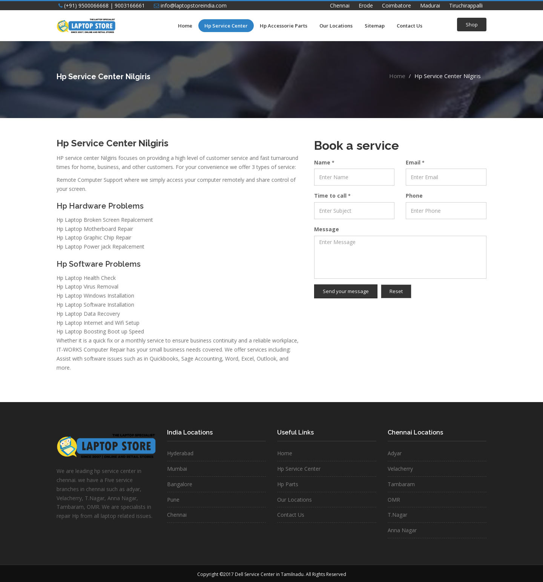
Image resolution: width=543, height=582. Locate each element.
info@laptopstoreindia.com (190, 5)
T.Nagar (397, 514)
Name (324, 162)
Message (326, 229)
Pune (173, 499)
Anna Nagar (402, 530)
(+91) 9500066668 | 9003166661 (101, 5)
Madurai (430, 5)
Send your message (346, 291)
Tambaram (401, 484)
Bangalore (179, 484)
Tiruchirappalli (466, 5)
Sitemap (375, 25)
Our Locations (336, 25)
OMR (394, 499)
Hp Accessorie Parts (283, 25)
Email (415, 162)
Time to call (332, 195)
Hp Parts (287, 484)
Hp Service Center (226, 25)
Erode (366, 5)
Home (185, 25)
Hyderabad (180, 453)
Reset (396, 291)
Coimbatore (396, 5)
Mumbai (177, 468)
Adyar (395, 453)
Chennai (340, 5)
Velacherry (400, 468)
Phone (414, 195)
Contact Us (409, 25)
